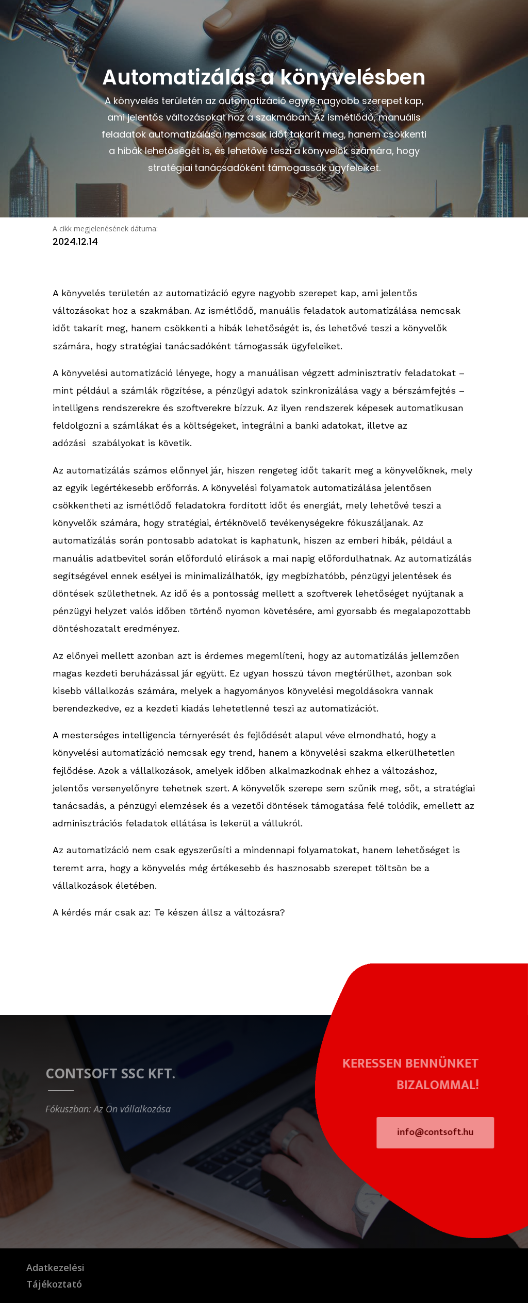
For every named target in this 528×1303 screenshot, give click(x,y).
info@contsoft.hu (443, 1132)
